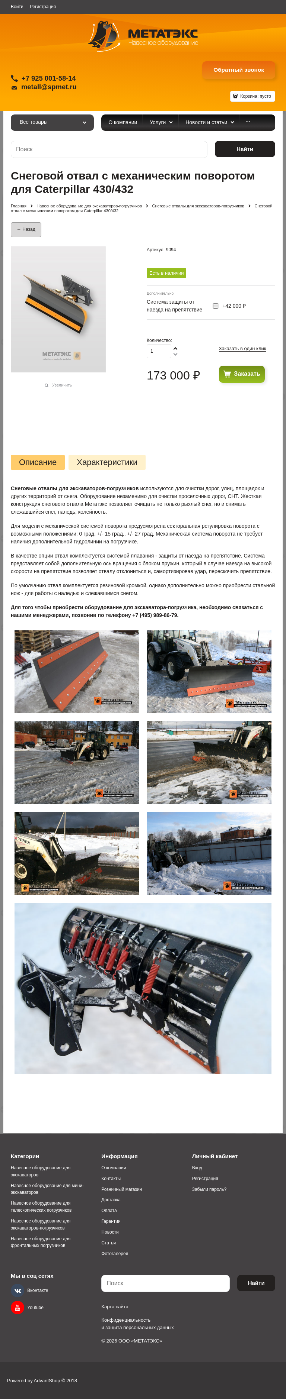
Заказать (247, 374)
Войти (17, 6)
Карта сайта (114, 1306)
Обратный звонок (238, 70)
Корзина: (255, 96)
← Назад (26, 229)
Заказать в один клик (242, 348)
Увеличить (62, 385)
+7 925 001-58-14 (49, 78)
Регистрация (43, 6)
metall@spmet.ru (49, 87)
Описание (38, 462)
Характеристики (107, 462)
